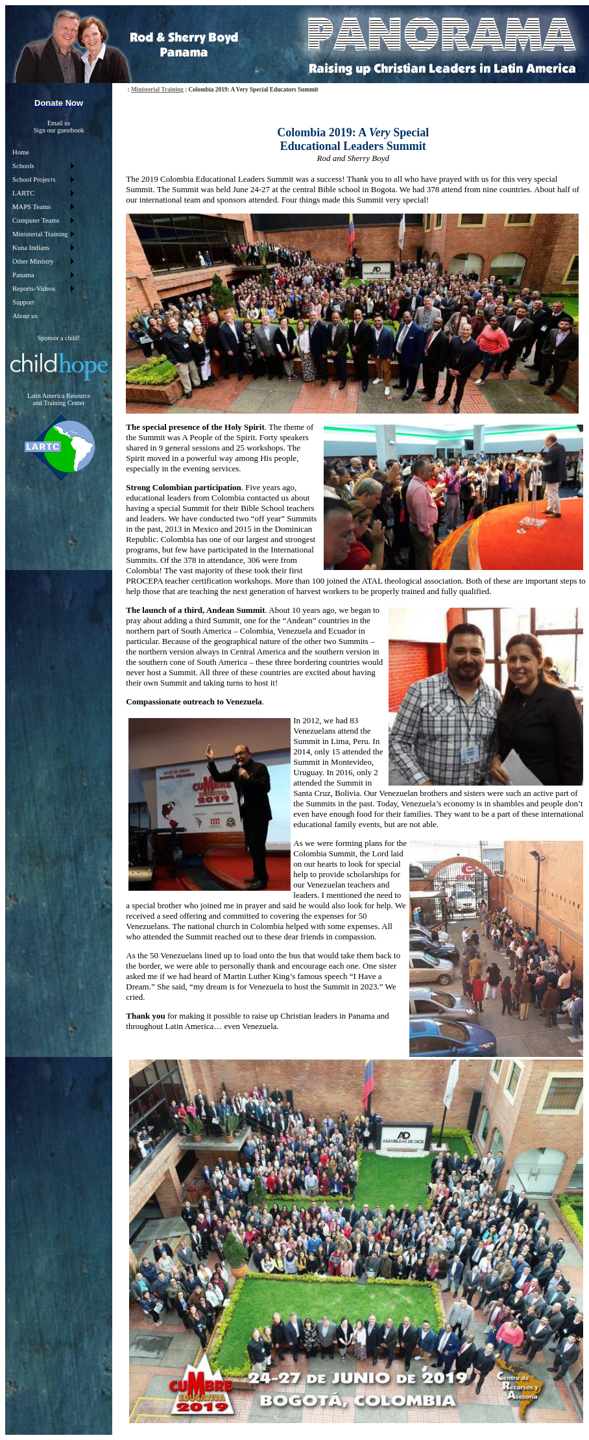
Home (20, 152)
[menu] (42, 234)
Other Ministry (33, 261)
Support (23, 302)
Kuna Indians (30, 247)
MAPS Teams (31, 206)
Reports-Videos (33, 288)
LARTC (23, 193)
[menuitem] (42, 152)
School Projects (34, 179)
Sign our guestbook (59, 130)
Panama (23, 275)
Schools (23, 165)
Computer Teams (36, 220)
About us (25, 315)
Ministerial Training (40, 234)
